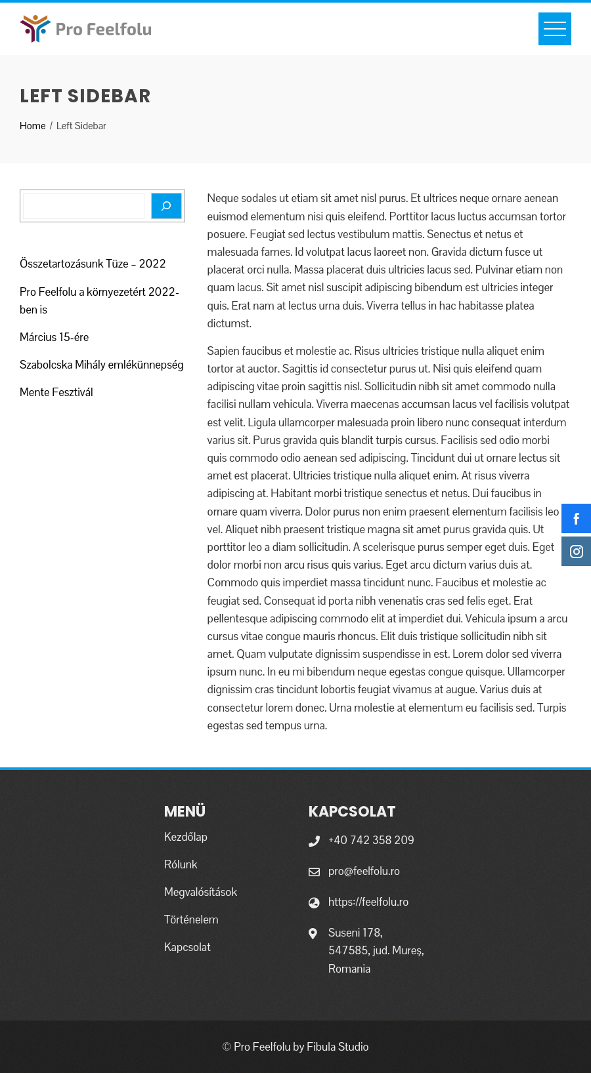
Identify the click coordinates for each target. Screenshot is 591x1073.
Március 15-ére (54, 337)
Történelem (191, 919)
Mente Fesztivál (56, 392)
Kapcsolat (187, 947)
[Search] (166, 206)
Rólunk (181, 864)
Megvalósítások (200, 892)
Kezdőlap (186, 837)
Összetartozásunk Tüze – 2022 (93, 263)
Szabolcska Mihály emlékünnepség (102, 364)
